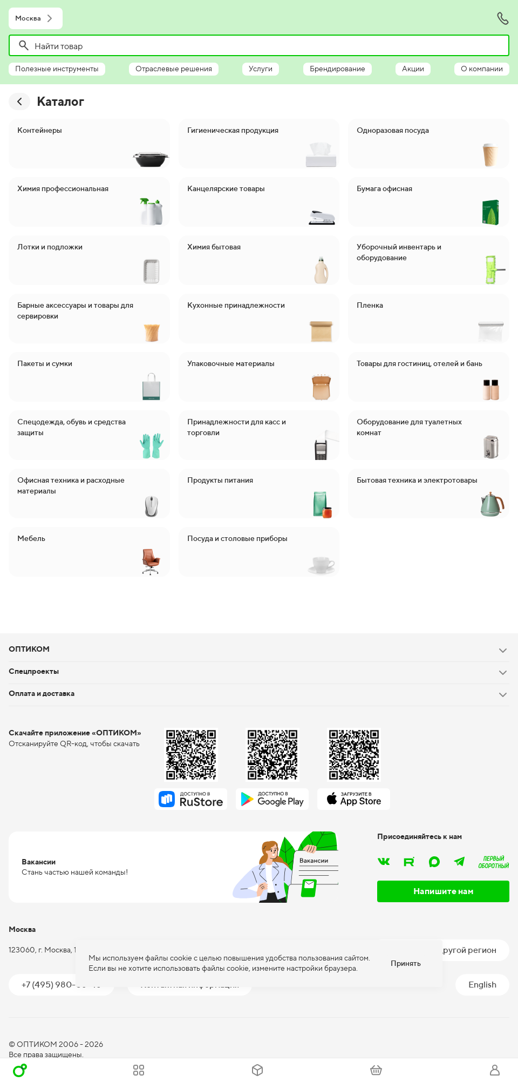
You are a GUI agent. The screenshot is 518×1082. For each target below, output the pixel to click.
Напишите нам (443, 891)
